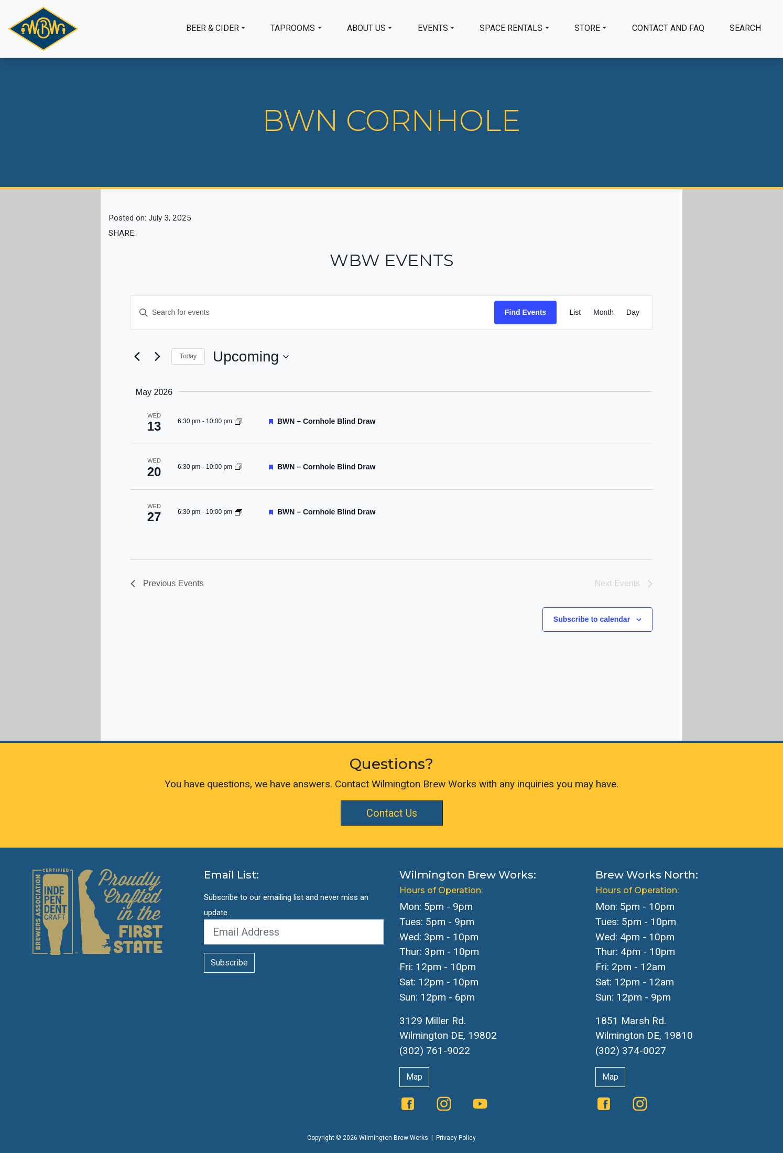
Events (433, 28)
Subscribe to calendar (591, 619)
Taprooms (292, 28)
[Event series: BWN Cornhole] (238, 421)
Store (587, 28)
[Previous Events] (136, 356)
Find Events (525, 312)
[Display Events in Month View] (603, 312)
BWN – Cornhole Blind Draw (326, 421)
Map (414, 1077)
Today (188, 356)
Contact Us (391, 813)
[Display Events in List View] (575, 312)
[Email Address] (294, 932)
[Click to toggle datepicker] (251, 356)
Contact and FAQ (668, 28)
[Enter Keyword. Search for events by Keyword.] (312, 312)
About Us (366, 28)
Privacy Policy (456, 1137)
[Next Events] (157, 356)
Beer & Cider (212, 28)
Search (745, 28)
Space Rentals (511, 28)
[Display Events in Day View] (632, 312)
